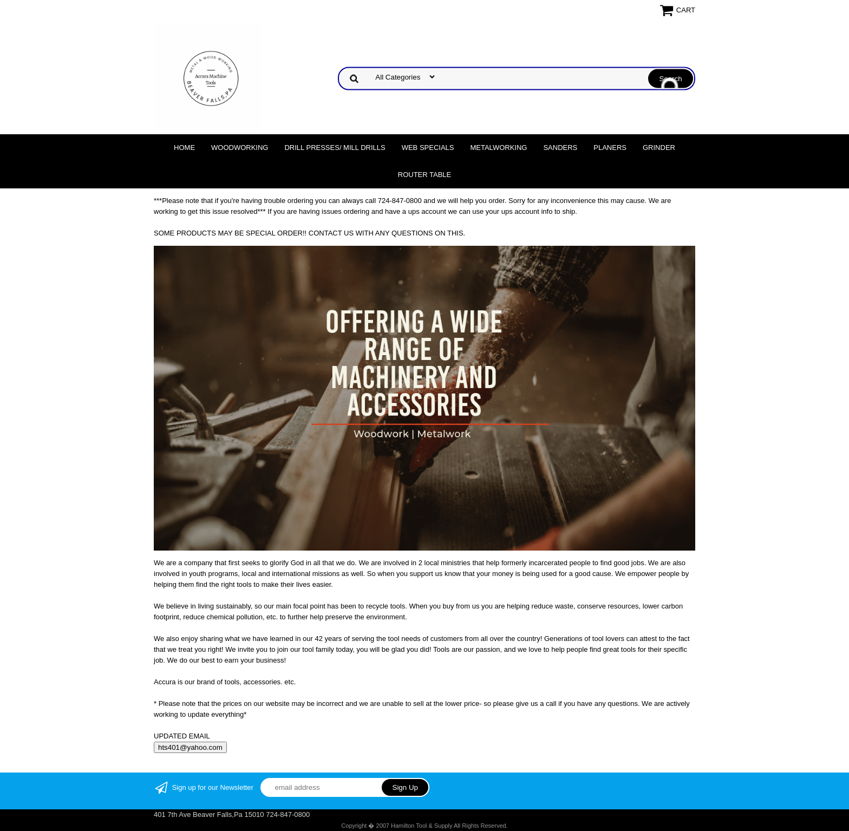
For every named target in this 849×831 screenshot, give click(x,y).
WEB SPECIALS (428, 147)
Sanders (560, 147)
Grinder (659, 147)
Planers (609, 147)
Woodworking (239, 147)
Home (184, 147)
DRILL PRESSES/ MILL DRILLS (334, 147)
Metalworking (498, 147)
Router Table (424, 175)
